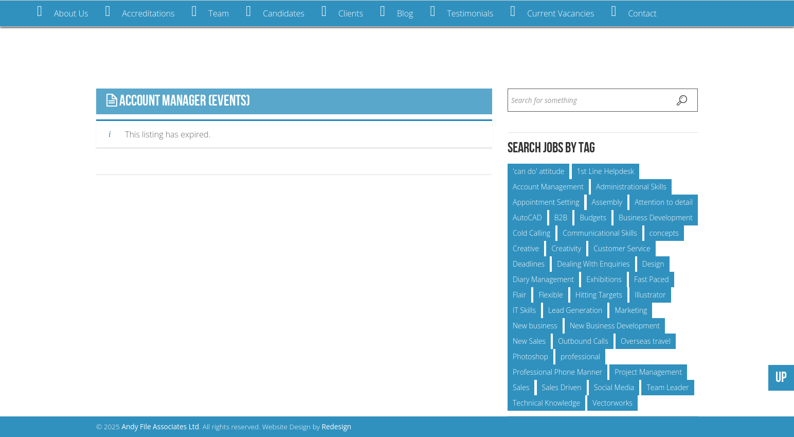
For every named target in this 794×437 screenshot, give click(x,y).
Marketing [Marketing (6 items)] (631, 310)
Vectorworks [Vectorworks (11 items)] (612, 403)
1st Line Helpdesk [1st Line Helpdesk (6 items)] (605, 171)
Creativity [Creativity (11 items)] (566, 248)
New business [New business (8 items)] (535, 325)
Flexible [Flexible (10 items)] (550, 295)
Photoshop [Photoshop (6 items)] (530, 356)
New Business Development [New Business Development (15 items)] (615, 325)
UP (781, 377)
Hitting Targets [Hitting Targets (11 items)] (598, 295)
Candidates (275, 11)
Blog (396, 11)
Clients (342, 11)
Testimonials (461, 11)
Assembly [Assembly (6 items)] (607, 202)
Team (210, 11)
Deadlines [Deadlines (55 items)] (529, 264)
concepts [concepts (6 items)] (664, 233)
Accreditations (139, 11)
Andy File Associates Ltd (160, 426)
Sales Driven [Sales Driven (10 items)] (562, 387)
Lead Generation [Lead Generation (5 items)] (575, 310)
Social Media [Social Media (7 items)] (614, 387)
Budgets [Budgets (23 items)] (593, 217)
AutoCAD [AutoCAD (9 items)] (527, 217)
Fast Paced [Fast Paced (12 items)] (651, 279)
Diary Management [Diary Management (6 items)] (543, 279)
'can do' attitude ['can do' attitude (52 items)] (538, 171)
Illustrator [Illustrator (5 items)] (650, 295)
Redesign (337, 426)
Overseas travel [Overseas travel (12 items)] (646, 341)
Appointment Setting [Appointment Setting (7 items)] (546, 202)
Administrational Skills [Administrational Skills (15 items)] (631, 186)
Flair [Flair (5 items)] (519, 295)
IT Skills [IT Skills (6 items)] (524, 310)
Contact (634, 11)
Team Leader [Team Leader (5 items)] (667, 387)
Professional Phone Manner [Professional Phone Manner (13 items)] (557, 372)
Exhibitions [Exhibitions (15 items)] (603, 279)
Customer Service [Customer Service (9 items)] (621, 248)
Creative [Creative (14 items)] (526, 248)
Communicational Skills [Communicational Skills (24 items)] (600, 233)
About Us (62, 11)
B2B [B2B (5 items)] (561, 217)
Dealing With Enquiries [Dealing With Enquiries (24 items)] (593, 264)
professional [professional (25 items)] (580, 356)
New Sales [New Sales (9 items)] (529, 341)
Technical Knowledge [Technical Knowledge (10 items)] (546, 403)
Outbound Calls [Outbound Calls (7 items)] (583, 341)
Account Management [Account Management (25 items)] (548, 186)
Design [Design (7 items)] (653, 264)
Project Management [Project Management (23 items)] (648, 372)
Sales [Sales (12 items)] (521, 387)
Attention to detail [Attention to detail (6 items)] (664, 202)
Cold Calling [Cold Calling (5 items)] (531, 233)
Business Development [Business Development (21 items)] (656, 217)
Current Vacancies (552, 11)
